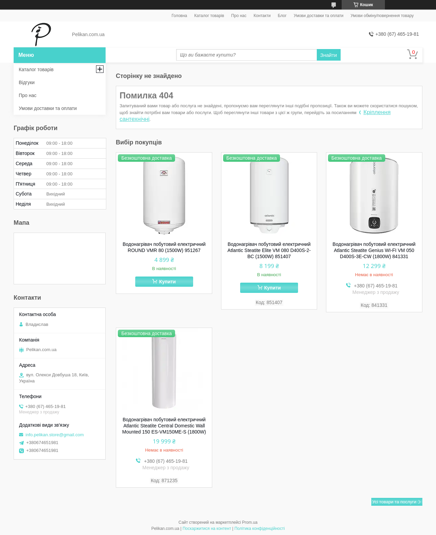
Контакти (261, 15)
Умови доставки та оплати (318, 15)
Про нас (239, 15)
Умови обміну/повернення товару (382, 15)
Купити (167, 281)
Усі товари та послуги (394, 501)
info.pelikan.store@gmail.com (55, 434)
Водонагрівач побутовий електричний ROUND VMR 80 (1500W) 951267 (164, 247)
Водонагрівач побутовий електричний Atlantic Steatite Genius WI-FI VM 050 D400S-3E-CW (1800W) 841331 (374, 250)
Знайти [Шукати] (328, 55)
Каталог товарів (209, 15)
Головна (179, 15)
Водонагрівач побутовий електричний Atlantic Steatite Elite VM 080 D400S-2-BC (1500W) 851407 (269, 250)
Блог (282, 15)
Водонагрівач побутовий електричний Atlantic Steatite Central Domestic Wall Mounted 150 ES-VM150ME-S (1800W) (164, 426)
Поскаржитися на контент (207, 528)
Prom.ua (250, 522)
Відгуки (27, 82)
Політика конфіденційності (259, 528)
